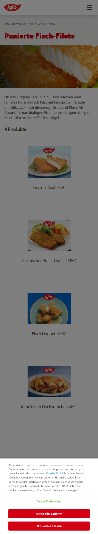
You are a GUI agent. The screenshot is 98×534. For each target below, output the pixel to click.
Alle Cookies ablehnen (49, 513)
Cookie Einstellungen (49, 501)
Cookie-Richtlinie (56, 473)
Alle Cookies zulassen (49, 526)
